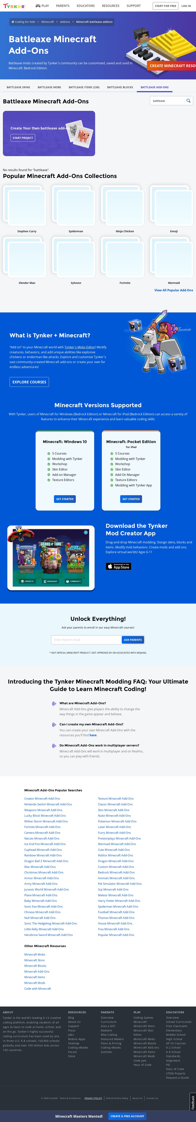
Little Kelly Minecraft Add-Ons (44, 929)
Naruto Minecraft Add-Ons (41, 838)
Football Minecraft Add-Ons (116, 912)
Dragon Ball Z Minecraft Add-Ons (46, 861)
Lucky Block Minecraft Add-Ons (45, 815)
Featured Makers (112, 1039)
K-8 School (173, 1052)
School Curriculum (179, 1022)
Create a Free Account (127, 1116)
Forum (72, 1052)
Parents (62, 6)
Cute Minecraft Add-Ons (114, 850)
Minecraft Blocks (35, 966)
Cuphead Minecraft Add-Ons (43, 850)
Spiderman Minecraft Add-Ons (118, 906)
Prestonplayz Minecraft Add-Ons (119, 838)
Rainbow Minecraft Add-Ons (43, 855)
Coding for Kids (25, 22)
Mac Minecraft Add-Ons (40, 867)
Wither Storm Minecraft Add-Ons (46, 821)
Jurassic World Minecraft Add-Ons (46, 889)
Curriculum (108, 1022)
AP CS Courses (176, 1043)
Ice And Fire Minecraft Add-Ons (45, 844)
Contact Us (152, 1098)
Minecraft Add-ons (146, 1047)
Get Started (65, 499)
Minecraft (47, 22)
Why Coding (109, 1034)
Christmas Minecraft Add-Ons (43, 872)
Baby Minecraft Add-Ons (40, 901)
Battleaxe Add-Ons (155, 87)
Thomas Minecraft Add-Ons (116, 918)
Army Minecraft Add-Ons (40, 884)
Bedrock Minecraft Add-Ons (116, 872)
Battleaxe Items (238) (84, 87)
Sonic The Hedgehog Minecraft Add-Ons (50, 923)
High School (174, 1039)
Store (71, 1056)
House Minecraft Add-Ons (115, 923)
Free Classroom (176, 1026)
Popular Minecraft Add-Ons (116, 935)
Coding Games (143, 1017)
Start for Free (165, 6)
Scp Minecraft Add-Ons (113, 889)
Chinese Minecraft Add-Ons (42, 912)
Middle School (176, 1034)
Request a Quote (177, 1077)
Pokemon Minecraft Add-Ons (117, 821)
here (93, 735)
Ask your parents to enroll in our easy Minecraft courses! (98, 627)
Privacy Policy (93, 1098)
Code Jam (140, 1060)
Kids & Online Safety (117, 1098)
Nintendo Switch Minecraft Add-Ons (48, 804)
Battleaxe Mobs (49, 87)
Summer (106, 1052)
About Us (74, 1022)
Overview (107, 1017)
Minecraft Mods (34, 983)
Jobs (71, 1034)
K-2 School (173, 1047)
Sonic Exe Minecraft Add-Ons (43, 906)
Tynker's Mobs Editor (80, 347)
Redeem (106, 1030)
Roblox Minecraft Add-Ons (115, 855)
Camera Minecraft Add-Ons (42, 832)
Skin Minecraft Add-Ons (113, 810)
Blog (71, 1017)
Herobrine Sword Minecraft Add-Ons (48, 935)
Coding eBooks (78, 1047)
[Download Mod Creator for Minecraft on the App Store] (119, 566)
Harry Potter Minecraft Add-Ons (119, 901)
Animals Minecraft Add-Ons (116, 878)
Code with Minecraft (37, 988)
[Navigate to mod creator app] (51, 557)
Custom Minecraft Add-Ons (116, 867)
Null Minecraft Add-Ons (40, 918)
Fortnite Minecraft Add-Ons (42, 827)
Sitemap (73, 1043)
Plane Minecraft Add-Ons (40, 895)
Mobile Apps (76, 1039)
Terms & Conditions (70, 1098)
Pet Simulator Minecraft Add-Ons (120, 884)
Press (72, 1030)
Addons (65, 22)
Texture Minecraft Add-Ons (116, 798)
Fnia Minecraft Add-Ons (113, 929)
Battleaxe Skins (18, 87)
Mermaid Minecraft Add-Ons (117, 844)
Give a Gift (108, 1026)
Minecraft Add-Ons (36, 971)
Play (42, 5)
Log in (186, 6)
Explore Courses (29, 382)
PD (168, 1065)
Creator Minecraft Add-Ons (42, 798)
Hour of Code (143, 1065)
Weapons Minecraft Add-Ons (43, 810)
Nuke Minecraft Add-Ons (114, 815)
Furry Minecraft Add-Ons (114, 832)
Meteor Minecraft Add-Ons (115, 895)
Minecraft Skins (34, 960)
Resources (110, 6)
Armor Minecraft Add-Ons (41, 878)
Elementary (174, 1030)
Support (134, 6)
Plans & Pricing (111, 1043)
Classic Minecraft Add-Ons (115, 804)
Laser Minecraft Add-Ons (114, 827)
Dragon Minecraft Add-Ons (116, 861)
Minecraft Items (34, 977)
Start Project (23, 138)
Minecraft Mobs (34, 954)
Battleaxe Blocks (120, 87)
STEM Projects (175, 1073)
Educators (86, 6)
